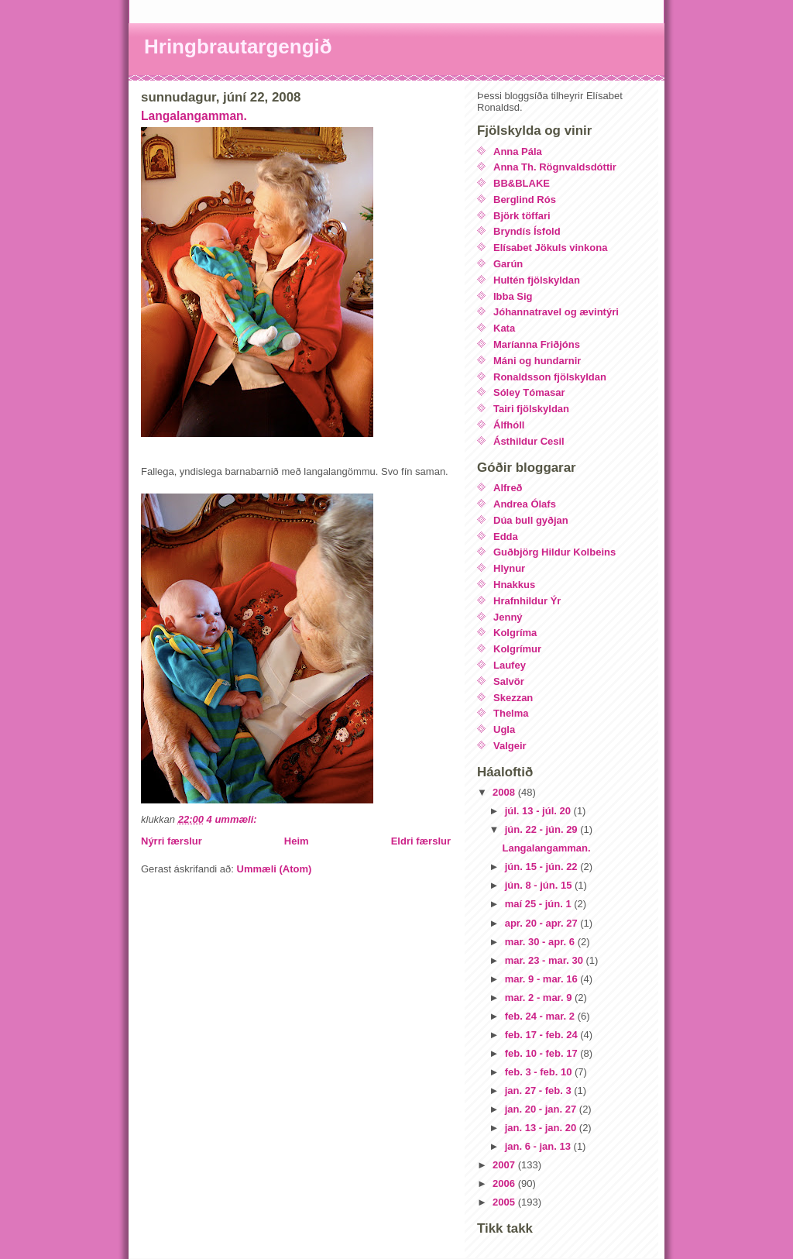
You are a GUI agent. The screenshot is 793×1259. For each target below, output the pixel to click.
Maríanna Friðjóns (536, 344)
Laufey (509, 665)
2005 (505, 1202)
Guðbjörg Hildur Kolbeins (554, 552)
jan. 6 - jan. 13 (539, 1146)
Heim (296, 841)
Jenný (508, 617)
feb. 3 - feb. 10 (540, 1072)
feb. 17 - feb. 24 (543, 1035)
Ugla (504, 729)
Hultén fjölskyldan (536, 280)
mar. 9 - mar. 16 (543, 979)
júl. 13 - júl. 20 (539, 811)
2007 (505, 1165)
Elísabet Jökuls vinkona (550, 247)
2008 (505, 792)
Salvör (508, 681)
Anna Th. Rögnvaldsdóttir (554, 167)
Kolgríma (515, 632)
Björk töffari (522, 216)
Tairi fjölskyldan (531, 409)
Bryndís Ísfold (527, 231)
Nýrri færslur (171, 841)
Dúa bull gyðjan (530, 520)
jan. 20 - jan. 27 (542, 1109)
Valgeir (510, 746)
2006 (505, 1183)
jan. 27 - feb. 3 (540, 1090)
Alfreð (508, 488)
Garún (508, 264)
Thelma (511, 713)
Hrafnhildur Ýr (527, 601)
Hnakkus (514, 584)
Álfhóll (508, 425)
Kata (504, 328)
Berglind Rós (524, 199)
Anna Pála (517, 151)
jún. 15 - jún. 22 (543, 866)
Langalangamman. (194, 115)
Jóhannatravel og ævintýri (556, 312)
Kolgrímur (517, 649)
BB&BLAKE (521, 183)
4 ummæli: (233, 819)
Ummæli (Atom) (274, 869)
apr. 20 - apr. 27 (543, 923)
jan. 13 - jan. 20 (542, 1127)
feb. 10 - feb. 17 (543, 1053)
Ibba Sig (513, 296)
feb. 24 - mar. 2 (541, 1016)
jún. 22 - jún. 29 (543, 829)
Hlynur (509, 568)
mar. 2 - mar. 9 (540, 997)
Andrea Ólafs (524, 504)
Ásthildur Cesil (529, 441)
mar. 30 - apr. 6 (541, 942)
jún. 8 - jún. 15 (540, 885)
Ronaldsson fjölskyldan (549, 377)
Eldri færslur (421, 841)
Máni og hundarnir (537, 360)
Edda (505, 536)
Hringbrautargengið (238, 46)
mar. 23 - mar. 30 (545, 960)
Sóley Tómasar (529, 392)
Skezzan (513, 697)
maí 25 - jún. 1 (540, 904)
